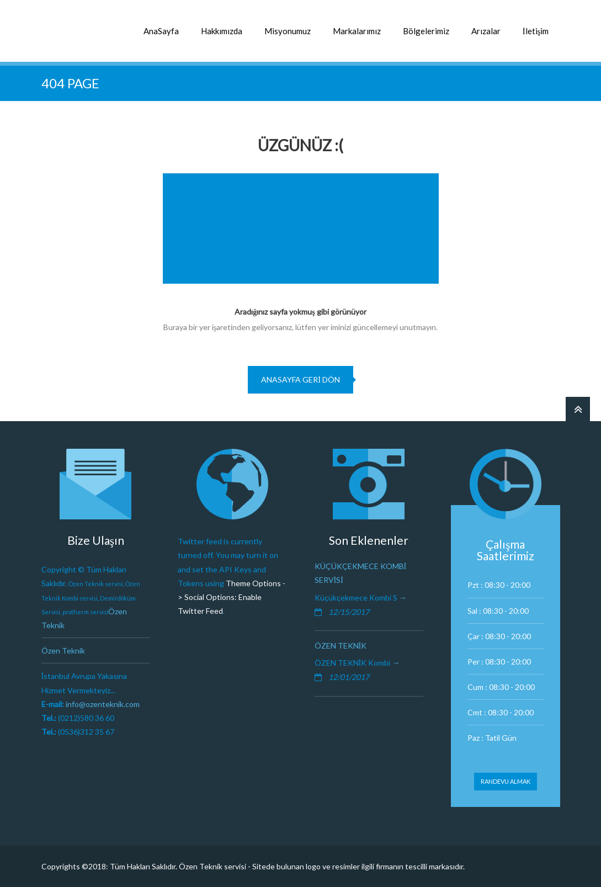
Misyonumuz (287, 31)
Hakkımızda (221, 31)
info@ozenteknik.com (103, 704)
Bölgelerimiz (426, 31)
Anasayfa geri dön (300, 379)
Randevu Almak (505, 781)
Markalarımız (357, 31)
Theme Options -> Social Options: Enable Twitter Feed (231, 596)
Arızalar (486, 31)
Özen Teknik (63, 650)
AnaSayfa (161, 31)
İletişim (536, 31)
